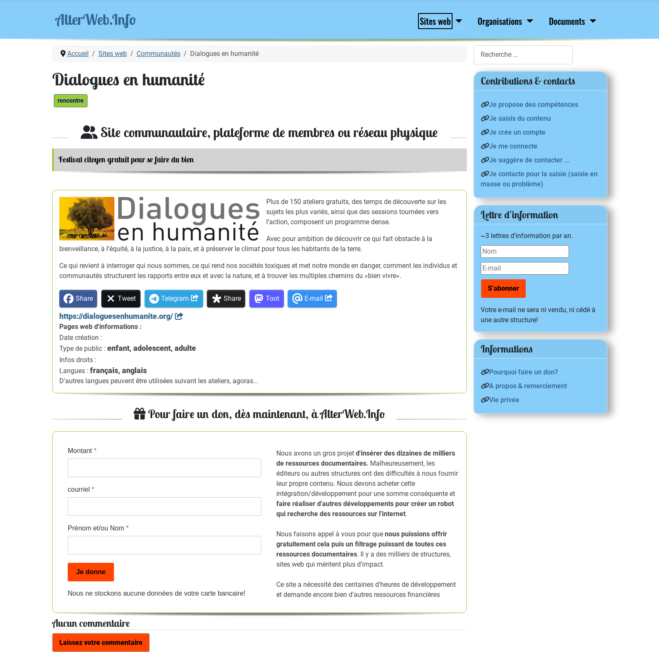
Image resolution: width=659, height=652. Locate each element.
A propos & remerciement (528, 386)
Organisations (500, 21)
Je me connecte (513, 146)
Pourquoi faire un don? (523, 372)
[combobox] (523, 54)
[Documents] (591, 21)
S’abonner (503, 288)
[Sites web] (457, 21)
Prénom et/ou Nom (98, 528)
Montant (82, 450)
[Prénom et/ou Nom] (164, 545)
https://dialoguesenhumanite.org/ (116, 316)
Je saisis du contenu (520, 118)
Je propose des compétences (533, 105)
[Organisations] (528, 21)
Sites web (435, 21)
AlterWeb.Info (96, 19)
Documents (567, 21)
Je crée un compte (517, 132)
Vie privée (504, 400)
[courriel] (164, 506)
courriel (81, 489)
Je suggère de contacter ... (529, 160)
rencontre (71, 100)
